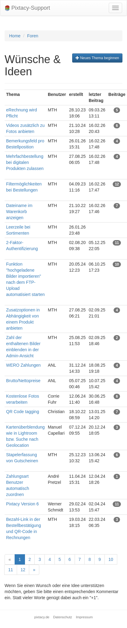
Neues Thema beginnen (97, 58)
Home (14, 35)
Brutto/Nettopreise (23, 380)
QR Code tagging (22, 411)
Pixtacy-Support (27, 8)
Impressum (84, 617)
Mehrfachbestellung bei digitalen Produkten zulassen (25, 162)
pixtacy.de (42, 617)
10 (110, 559)
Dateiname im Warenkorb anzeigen (19, 211)
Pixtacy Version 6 (22, 503)
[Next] (34, 570)
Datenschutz (62, 617)
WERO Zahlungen (23, 365)
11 (10, 569)
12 (23, 569)
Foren (32, 35)
